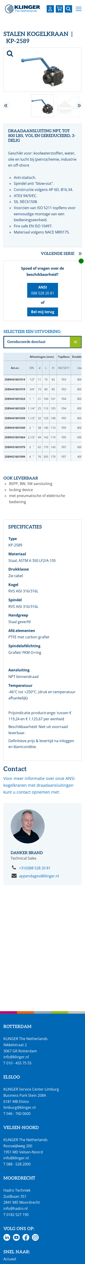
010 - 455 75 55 (19, 1063)
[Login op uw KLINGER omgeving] (50, 8)
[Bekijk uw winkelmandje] (59, 9)
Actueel (9, 1259)
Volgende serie (57, 254)
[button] (79, 9)
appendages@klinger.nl (39, 876)
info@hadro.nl (15, 1208)
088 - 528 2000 (18, 1164)
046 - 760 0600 (18, 1113)
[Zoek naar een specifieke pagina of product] (68, 9)
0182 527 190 (17, 1214)
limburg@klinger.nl (19, 1107)
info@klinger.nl (16, 1057)
